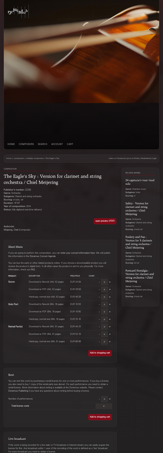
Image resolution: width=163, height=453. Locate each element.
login (155, 158)
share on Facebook (117, 158)
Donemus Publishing (18, 391)
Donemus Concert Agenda (42, 256)
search (42, 144)
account (57, 144)
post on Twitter (133, 158)
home (11, 144)
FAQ (33, 270)
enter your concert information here (78, 253)
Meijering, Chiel (11, 230)
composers (26, 144)
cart (70, 144)
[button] (105, 221)
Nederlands (146, 158)
